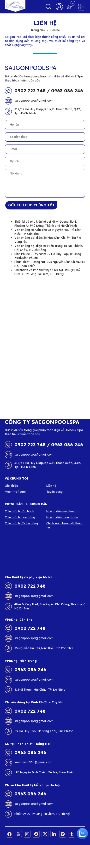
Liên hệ (51, 485)
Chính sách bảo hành (19, 511)
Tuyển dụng (54, 491)
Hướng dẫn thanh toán (62, 517)
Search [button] (48, 7)
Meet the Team (15, 491)
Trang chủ (37, 30)
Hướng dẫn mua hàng (61, 511)
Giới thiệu (11, 485)
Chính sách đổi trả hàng (21, 523)
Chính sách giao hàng (20, 517)
